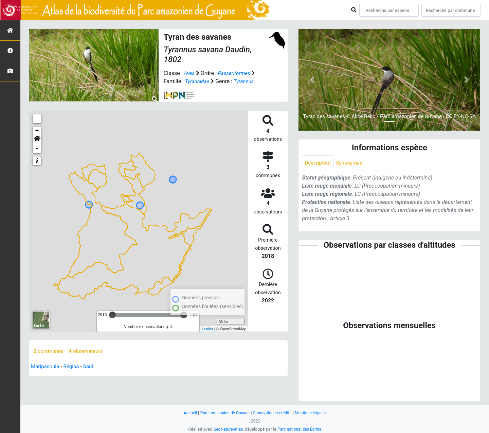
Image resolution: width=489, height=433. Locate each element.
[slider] (112, 315)
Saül (91, 366)
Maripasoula (46, 366)
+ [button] (37, 131)
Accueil (186, 412)
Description (318, 163)
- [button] (37, 149)
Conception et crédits (273, 412)
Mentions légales (313, 412)
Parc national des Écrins (300, 429)
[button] (37, 139)
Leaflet (207, 329)
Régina (73, 366)
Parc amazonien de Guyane (223, 412)
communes (49, 351)
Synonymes (351, 163)
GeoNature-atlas (226, 429)
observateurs (89, 351)
